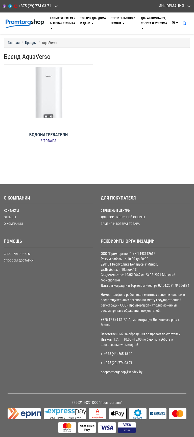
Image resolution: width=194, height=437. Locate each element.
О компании (13, 224)
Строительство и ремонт (123, 20)
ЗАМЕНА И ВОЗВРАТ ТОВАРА (120, 224)
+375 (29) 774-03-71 (32, 6)
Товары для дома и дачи (93, 20)
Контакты (11, 210)
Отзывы (10, 217)
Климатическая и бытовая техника (63, 22)
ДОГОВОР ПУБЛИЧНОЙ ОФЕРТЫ (123, 217)
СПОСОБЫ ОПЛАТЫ (17, 254)
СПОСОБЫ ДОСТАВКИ (19, 260)
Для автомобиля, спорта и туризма (154, 22)
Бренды (30, 43)
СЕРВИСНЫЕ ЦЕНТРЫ (115, 210)
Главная (14, 43)
